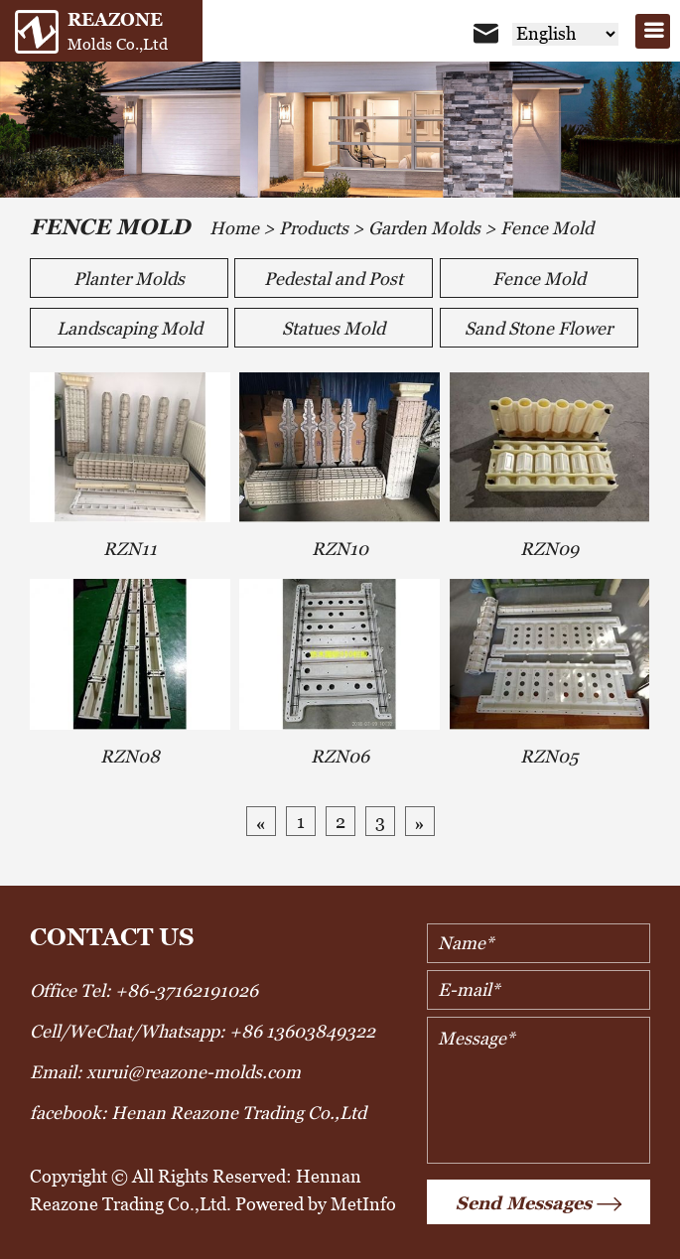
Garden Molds (424, 227)
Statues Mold (333, 328)
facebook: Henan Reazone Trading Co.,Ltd (198, 1112)
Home (234, 227)
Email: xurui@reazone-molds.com (165, 1071)
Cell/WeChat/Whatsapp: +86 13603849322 (202, 1031)
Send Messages (538, 1204)
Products (313, 227)
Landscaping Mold (130, 328)
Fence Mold (547, 227)
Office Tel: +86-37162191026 (144, 990)
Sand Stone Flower (538, 328)
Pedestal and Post (333, 278)
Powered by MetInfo (315, 1203)
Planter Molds (129, 278)
